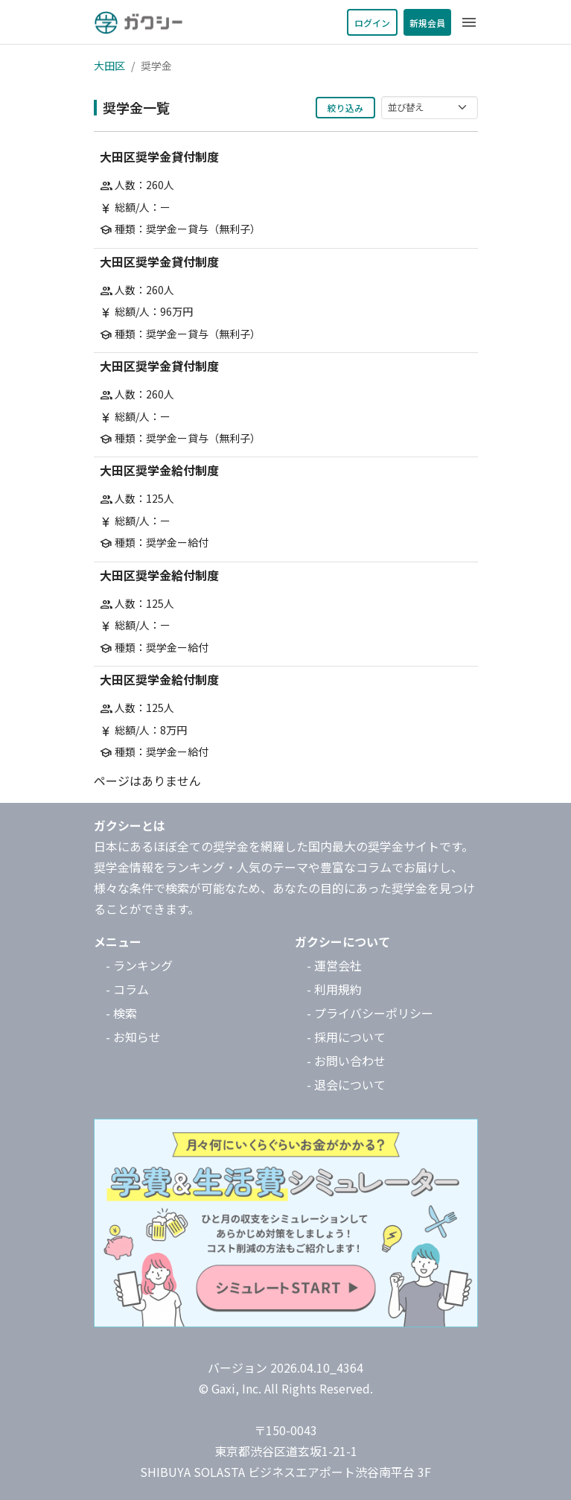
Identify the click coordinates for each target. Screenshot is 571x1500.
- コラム (127, 989)
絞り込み (345, 107)
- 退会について (346, 1084)
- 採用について (346, 1037)
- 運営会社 (334, 965)
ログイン (372, 22)
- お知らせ (133, 1037)
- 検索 (121, 1013)
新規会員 (427, 22)
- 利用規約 (334, 989)
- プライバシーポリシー (370, 1013)
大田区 (109, 65)
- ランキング (139, 965)
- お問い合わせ (346, 1061)
